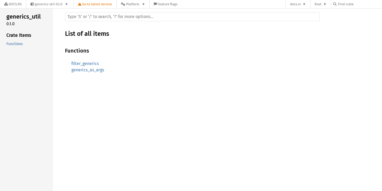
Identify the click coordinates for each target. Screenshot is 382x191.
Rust (318, 4)
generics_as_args (87, 69)
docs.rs (295, 4)
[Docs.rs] (13, 4)
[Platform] (133, 4)
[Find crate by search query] (359, 4)
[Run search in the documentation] (192, 16)
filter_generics (85, 63)
